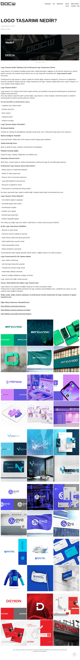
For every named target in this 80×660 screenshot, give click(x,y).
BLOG (67, 6)
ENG (78, 6)
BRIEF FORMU (75, 3)
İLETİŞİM (73, 6)
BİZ (54, 3)
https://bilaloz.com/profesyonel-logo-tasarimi (16, 314)
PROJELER (48, 3)
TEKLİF (67, 3)
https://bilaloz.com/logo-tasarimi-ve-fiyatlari (15, 310)
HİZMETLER (60, 3)
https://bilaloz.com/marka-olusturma (13, 306)
